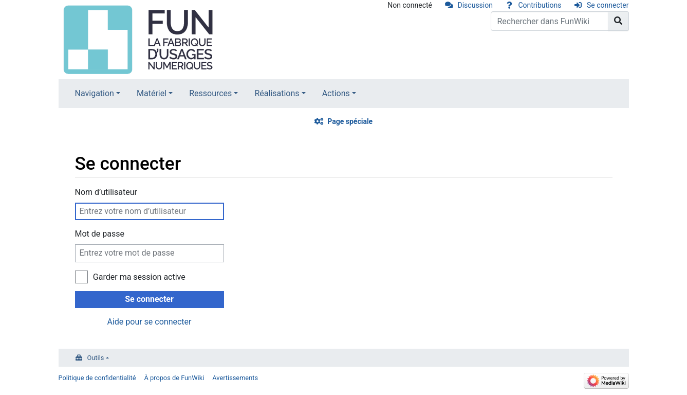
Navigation (94, 93)
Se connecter (607, 5)
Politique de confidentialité (97, 378)
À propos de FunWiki (174, 378)
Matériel (151, 93)
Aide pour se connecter (149, 322)
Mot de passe (99, 234)
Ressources (210, 93)
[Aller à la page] (618, 21)
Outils (95, 358)
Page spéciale (350, 121)
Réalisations (276, 93)
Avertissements (235, 378)
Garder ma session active (139, 277)
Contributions (539, 5)
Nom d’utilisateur (106, 192)
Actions (336, 93)
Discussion (475, 5)
